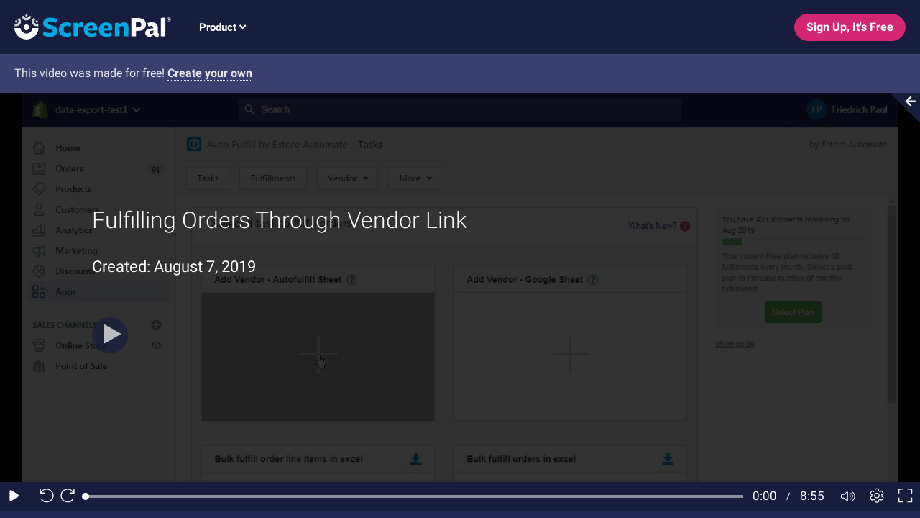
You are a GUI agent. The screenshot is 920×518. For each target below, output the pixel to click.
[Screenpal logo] (85, 26)
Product (222, 27)
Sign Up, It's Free (849, 27)
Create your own (209, 73)
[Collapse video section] (901, 108)
